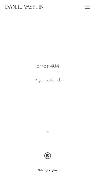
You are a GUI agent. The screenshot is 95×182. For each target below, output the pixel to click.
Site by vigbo (47, 167)
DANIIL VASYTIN (24, 7)
